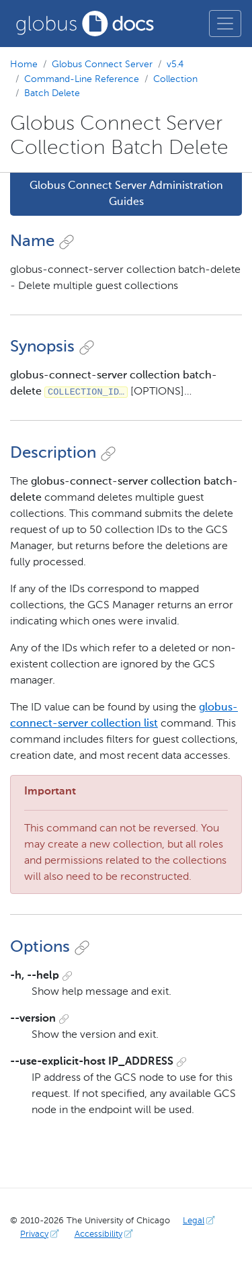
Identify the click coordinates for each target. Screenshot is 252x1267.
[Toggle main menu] (225, 23)
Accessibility (105, 1234)
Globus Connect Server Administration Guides (126, 194)
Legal (200, 1221)
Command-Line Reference (81, 79)
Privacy (41, 1234)
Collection (175, 79)
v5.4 (175, 64)
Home (24, 64)
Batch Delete (52, 93)
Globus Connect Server (102, 64)
